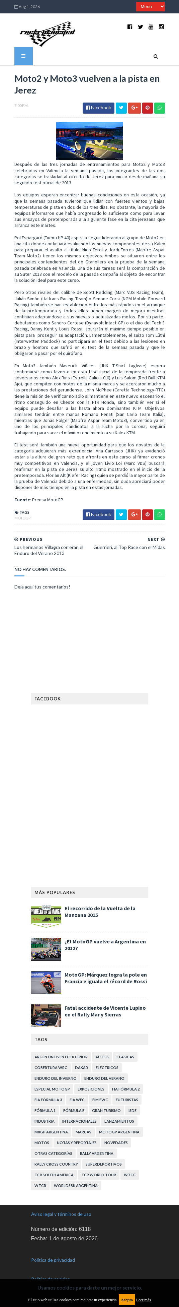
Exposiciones (91, 1089)
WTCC (130, 1175)
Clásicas (125, 1057)
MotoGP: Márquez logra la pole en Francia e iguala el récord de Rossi (106, 978)
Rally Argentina (96, 1153)
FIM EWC (100, 1100)
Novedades (116, 1142)
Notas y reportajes (77, 1142)
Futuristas (127, 1100)
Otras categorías (53, 1153)
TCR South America (54, 1175)
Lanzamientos (119, 1121)
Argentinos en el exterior (61, 1057)
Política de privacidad (53, 1260)
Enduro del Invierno (55, 1078)
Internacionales (79, 1121)
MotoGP (22, 518)
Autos (102, 1057)
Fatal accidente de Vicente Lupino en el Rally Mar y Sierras (105, 1011)
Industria (44, 1121)
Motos (41, 1142)
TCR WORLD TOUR (98, 1175)
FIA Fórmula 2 (126, 1089)
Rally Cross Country (56, 1164)
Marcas (83, 1132)
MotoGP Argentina (119, 1132)
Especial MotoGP (52, 1089)
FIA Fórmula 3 (48, 1100)
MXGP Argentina (51, 1132)
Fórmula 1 (45, 1110)
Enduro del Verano (104, 1078)
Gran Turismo (106, 1110)
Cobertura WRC (50, 1067)
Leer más (143, 1300)
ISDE (132, 1110)
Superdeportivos (104, 1164)
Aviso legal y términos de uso (61, 1214)
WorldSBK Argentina (76, 1185)
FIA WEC (77, 1100)
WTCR (40, 1185)
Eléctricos (107, 1067)
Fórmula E (73, 1110)
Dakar (81, 1067)
